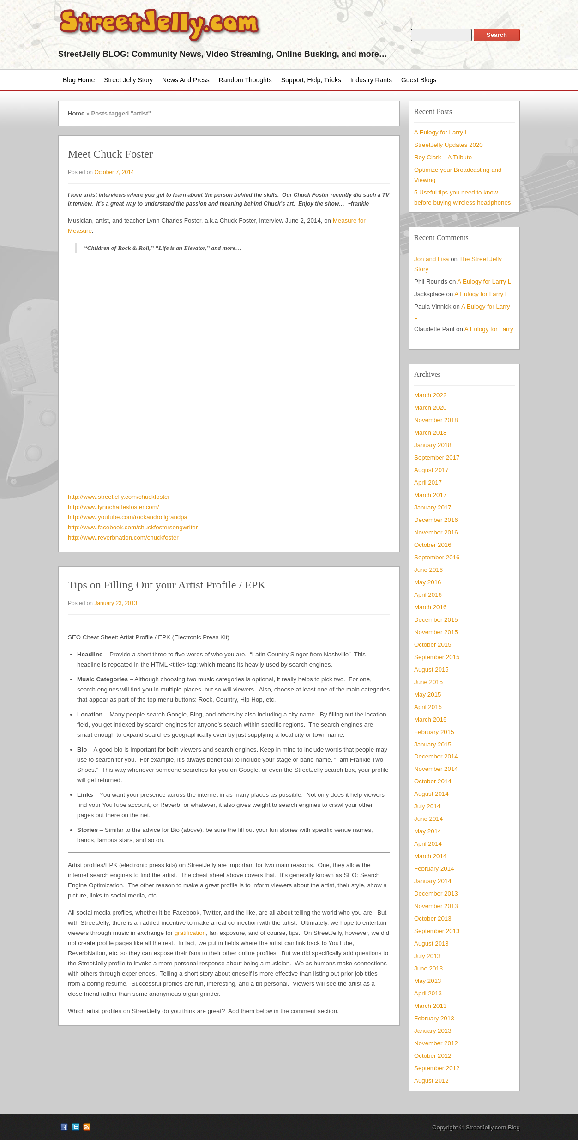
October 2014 (433, 781)
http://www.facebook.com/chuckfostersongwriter (133, 527)
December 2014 (436, 756)
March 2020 (430, 407)
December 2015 (436, 619)
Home (76, 113)
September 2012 (436, 1068)
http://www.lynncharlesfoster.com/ (113, 506)
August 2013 (431, 943)
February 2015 (434, 731)
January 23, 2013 (115, 603)
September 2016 (436, 557)
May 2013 (427, 980)
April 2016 (428, 594)
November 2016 (436, 532)
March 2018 (430, 432)
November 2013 (436, 906)
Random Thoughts (245, 80)
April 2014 (428, 843)
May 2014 (427, 831)
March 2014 (430, 856)
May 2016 (427, 582)
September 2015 (436, 657)
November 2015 (436, 632)
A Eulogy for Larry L (441, 132)
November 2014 (436, 768)
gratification (190, 932)
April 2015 (428, 706)
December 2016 (436, 519)
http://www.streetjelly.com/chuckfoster (119, 496)
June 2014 (428, 818)
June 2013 (428, 968)
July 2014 (427, 806)
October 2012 (433, 1055)
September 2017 (436, 457)
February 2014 (434, 868)
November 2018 (436, 420)
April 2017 (428, 482)
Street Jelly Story (128, 80)
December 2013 (436, 893)
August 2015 (431, 669)
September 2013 (436, 931)
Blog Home (79, 80)
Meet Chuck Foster (110, 154)
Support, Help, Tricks (311, 80)
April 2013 (428, 993)
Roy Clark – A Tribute (443, 157)
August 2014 (431, 793)
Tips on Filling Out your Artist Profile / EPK (167, 585)
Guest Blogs (418, 80)
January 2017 (433, 507)
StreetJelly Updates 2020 (448, 144)
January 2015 (433, 744)
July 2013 (427, 955)
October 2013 (433, 918)
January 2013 (433, 1030)
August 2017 (431, 470)
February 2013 (434, 1018)
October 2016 (433, 544)
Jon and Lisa (431, 258)
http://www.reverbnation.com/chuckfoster (123, 537)
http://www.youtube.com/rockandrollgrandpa (127, 517)
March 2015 (430, 719)
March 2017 (430, 494)
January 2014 (433, 881)
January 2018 (433, 445)
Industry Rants (371, 80)
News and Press (186, 80)
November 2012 (436, 1043)
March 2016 (430, 607)
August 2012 (431, 1080)
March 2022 (430, 395)
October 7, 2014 (114, 172)
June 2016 (428, 569)
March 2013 (430, 1005)
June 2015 (428, 682)
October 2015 (433, 644)
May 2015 (427, 694)
